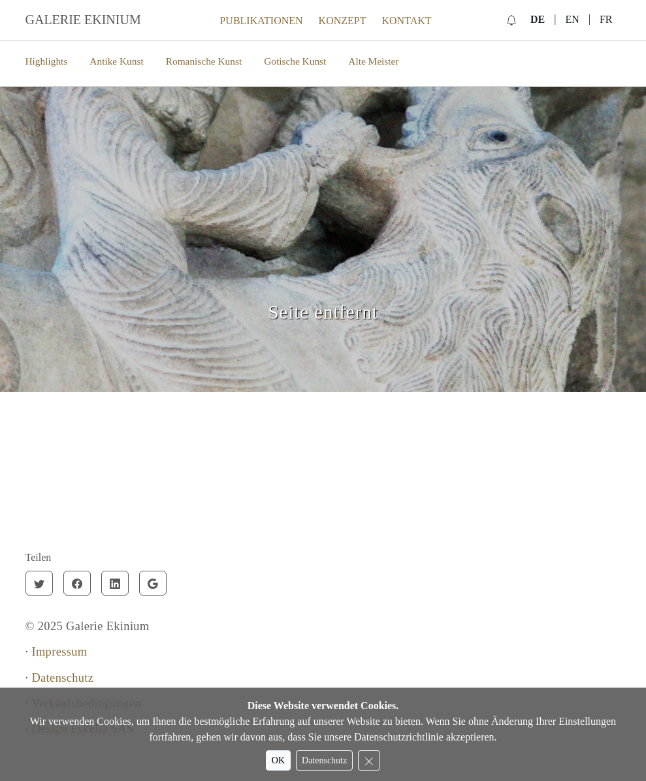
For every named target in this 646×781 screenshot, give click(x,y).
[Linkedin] (115, 583)
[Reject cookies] (369, 760)
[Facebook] (77, 583)
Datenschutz (62, 677)
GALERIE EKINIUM (83, 19)
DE (537, 19)
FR (606, 19)
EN (572, 19)
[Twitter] (39, 583)
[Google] (153, 583)
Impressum (59, 651)
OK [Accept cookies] (278, 760)
